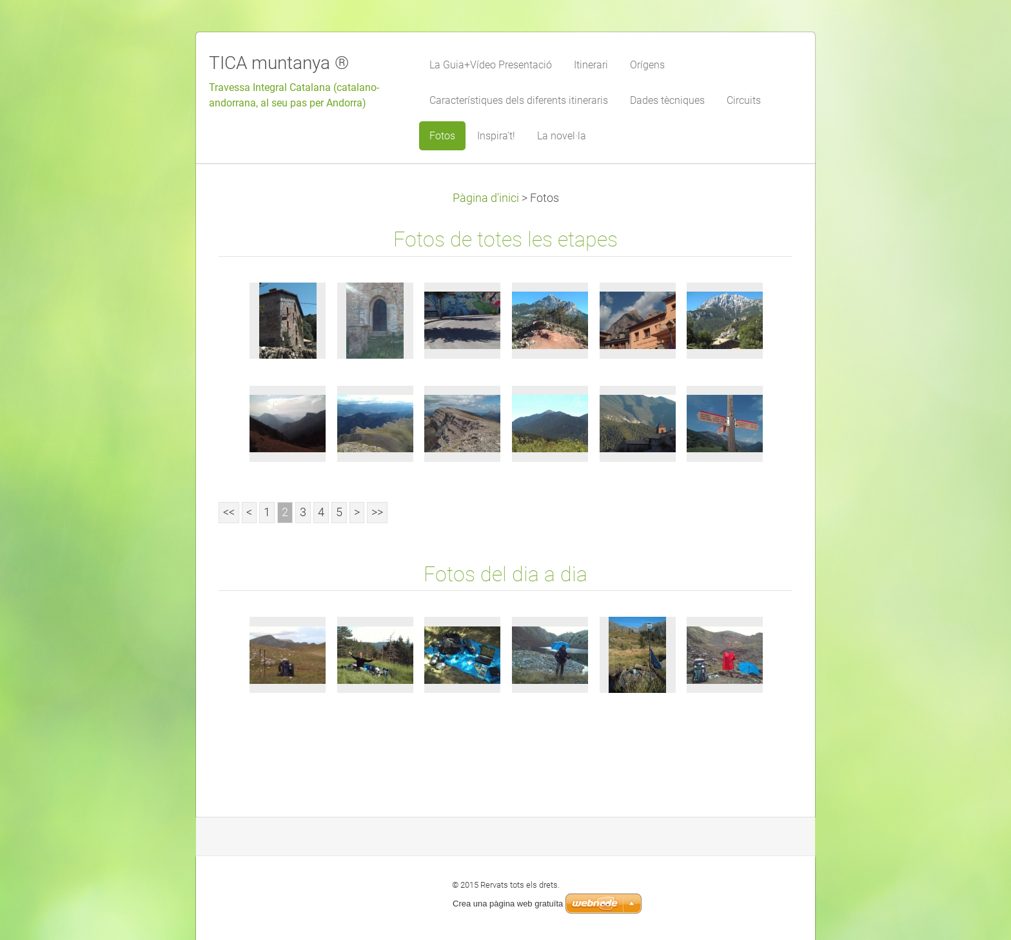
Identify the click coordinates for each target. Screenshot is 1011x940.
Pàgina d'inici (486, 198)
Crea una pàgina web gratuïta (508, 903)
